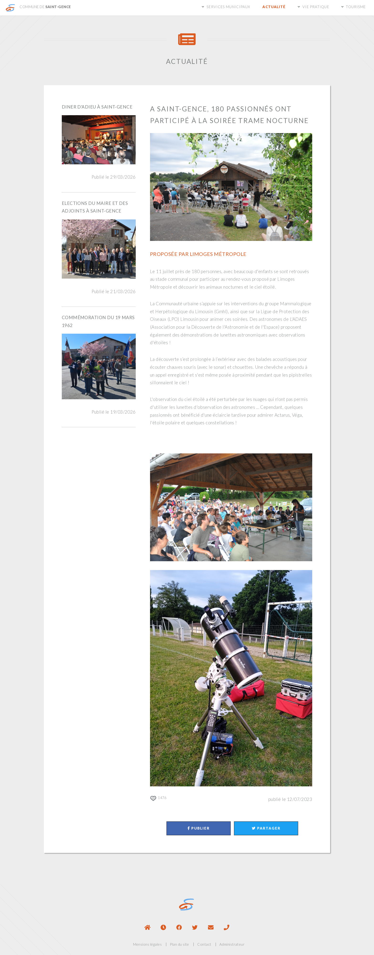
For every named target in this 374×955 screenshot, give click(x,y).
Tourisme (356, 7)
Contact (204, 944)
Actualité (274, 7)
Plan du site (179, 944)
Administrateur (232, 944)
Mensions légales (147, 944)
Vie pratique (315, 7)
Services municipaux (228, 7)
